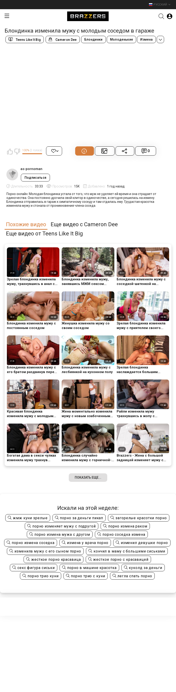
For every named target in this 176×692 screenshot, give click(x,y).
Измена (146, 39)
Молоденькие (121, 39)
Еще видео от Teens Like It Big (44, 234)
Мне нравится (10, 151)
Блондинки (93, 39)
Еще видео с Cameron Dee (84, 224)
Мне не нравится (17, 151)
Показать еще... (88, 477)
